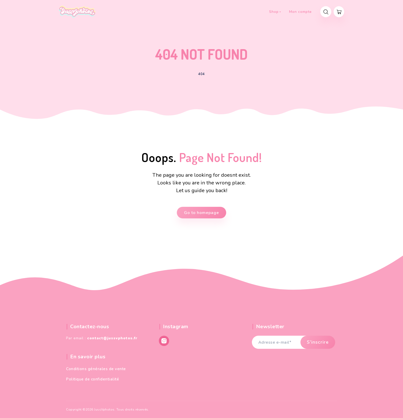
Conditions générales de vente (96, 368)
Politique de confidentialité (92, 379)
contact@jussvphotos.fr (112, 338)
